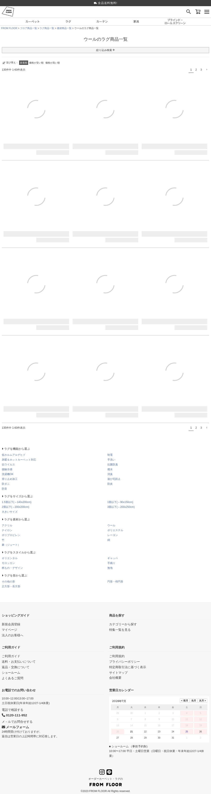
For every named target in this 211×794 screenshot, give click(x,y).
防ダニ (6, 483)
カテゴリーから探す (123, 624)
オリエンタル (10, 558)
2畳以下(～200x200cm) (15, 507)
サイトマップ (118, 672)
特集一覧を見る (120, 629)
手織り (111, 563)
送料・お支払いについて (19, 661)
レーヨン (112, 535)
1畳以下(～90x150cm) (120, 502)
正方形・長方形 (11, 586)
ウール (111, 525)
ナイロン (7, 530)
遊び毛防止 (114, 479)
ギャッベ (112, 558)
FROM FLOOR (9, 28)
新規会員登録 (11, 624)
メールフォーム (15, 727)
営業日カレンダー (121, 690)
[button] (206, 70)
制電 (110, 454)
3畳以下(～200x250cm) (121, 507)
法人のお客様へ (12, 635)
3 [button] (201, 69)
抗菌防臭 (112, 464)
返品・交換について (15, 667)
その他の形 (8, 581)
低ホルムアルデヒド (14, 454)
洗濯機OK (7, 474)
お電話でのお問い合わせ (19, 690)
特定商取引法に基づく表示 (127, 667)
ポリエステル (115, 530)
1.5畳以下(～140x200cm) (16, 502)
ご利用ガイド (11, 647)
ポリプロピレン (11, 535)
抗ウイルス (8, 464)
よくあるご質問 (12, 678)
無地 (110, 567)
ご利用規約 (117, 647)
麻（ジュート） (11, 544)
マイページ (9, 629)
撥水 (110, 469)
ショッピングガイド (15, 615)
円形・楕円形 (115, 581)
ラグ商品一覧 (47, 28)
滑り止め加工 (10, 479)
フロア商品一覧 (28, 28)
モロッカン (8, 563)
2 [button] (196, 69)
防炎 (110, 483)
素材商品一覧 (64, 28)
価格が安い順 (36, 62)
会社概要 (115, 677)
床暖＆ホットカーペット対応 (19, 459)
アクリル (7, 525)
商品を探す (117, 615)
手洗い (111, 459)
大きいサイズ (10, 511)
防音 (4, 488)
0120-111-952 (14, 715)
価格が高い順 (52, 62)
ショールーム (11, 672)
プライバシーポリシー (124, 661)
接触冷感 (7, 469)
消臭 (110, 474)
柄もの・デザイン (12, 567)
